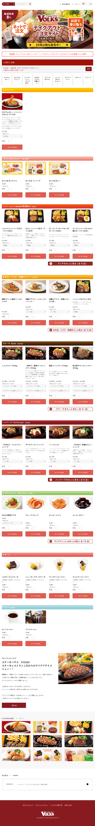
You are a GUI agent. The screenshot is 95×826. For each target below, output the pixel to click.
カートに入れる (12, 147)
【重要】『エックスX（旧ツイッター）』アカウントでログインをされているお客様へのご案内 (47, 54)
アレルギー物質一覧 (56, 805)
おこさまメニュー (17, 78)
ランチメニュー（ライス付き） (27, 80)
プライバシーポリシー (41, 805)
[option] (47, 29)
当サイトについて (28, 805)
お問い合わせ (68, 805)
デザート (78, 77)
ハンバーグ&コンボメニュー (58, 80)
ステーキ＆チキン (47, 78)
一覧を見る (14, 705)
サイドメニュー (68, 78)
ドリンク (88, 77)
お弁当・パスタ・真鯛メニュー (37, 80)
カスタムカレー (7, 78)
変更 (88, 69)
